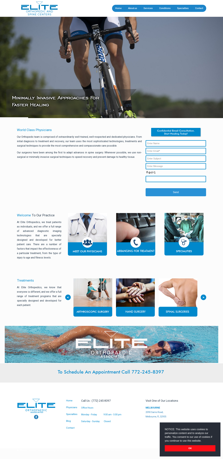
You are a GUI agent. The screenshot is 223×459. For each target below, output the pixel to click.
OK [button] (190, 448)
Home (69, 400)
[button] (202, 440)
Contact (70, 427)
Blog (68, 421)
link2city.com (96, 450)
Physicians (71, 407)
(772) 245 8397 (101, 400)
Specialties (71, 414)
